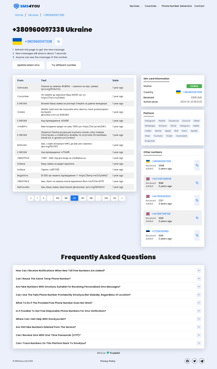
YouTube (158, 135)
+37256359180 (160, 231)
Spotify (194, 130)
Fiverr (184, 130)
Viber (147, 135)
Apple (168, 130)
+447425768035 (161, 179)
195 (66, 198)
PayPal (162, 120)
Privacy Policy (107, 361)
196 (74, 198)
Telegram (185, 125)
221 (114, 198)
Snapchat (149, 140)
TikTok (173, 125)
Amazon (163, 125)
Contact (199, 6)
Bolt (176, 130)
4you (26, 6)
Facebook (174, 120)
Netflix (196, 125)
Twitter (148, 130)
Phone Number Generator (177, 6)
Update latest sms (28, 65)
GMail (196, 120)
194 (57, 198)
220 (106, 198)
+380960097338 (38, 41)
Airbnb (158, 130)
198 (91, 198)
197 (82, 198)
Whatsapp (150, 125)
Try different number (64, 65)
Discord (186, 120)
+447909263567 (161, 196)
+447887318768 (160, 214)
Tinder (169, 135)
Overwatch (181, 135)
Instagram (150, 120)
